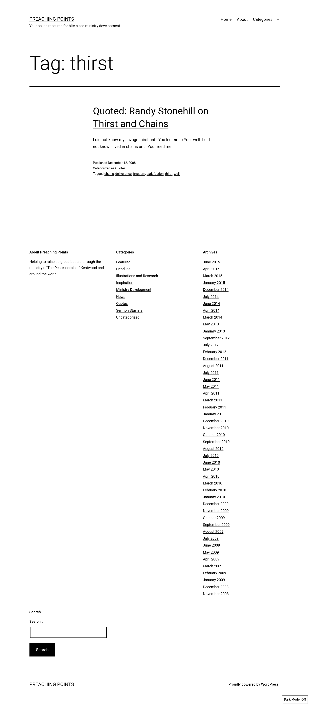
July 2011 (211, 372)
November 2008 (216, 594)
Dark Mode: (295, 699)
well (177, 174)
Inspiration (124, 283)
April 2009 (211, 559)
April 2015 (211, 269)
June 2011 (211, 379)
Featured (123, 262)
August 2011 (213, 366)
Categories (262, 19)
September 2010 (216, 442)
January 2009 (214, 580)
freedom (139, 174)
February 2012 (214, 352)
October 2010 (214, 435)
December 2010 (216, 421)
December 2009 (216, 504)
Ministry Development (133, 289)
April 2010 (211, 476)
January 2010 (214, 497)
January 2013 (214, 331)
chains (109, 174)
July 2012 (211, 345)
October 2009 (214, 518)
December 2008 (216, 587)
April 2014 (211, 310)
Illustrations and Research (137, 276)
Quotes (120, 168)
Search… (36, 621)
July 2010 (211, 455)
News (120, 296)
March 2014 (212, 317)
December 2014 (216, 289)
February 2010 (214, 490)
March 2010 (212, 483)
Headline (123, 269)
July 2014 (211, 296)
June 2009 (211, 545)
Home (226, 19)
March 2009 (212, 566)
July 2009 (211, 538)
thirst (169, 174)
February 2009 (214, 573)
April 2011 (211, 393)
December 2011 (216, 359)
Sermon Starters (129, 310)
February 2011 (214, 407)
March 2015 (212, 276)
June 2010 (211, 462)
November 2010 (216, 428)
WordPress (270, 684)
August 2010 (213, 448)
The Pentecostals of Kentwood (72, 268)
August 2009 (213, 531)
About (242, 19)
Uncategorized (128, 317)
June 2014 (211, 303)
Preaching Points (51, 19)
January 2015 (214, 283)
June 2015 (211, 262)
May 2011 (211, 386)
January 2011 (214, 414)
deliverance (123, 174)
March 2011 (212, 400)
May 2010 (211, 469)
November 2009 (216, 511)
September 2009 (216, 524)
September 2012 (216, 338)
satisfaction (155, 174)
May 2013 (211, 324)
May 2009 (211, 552)
